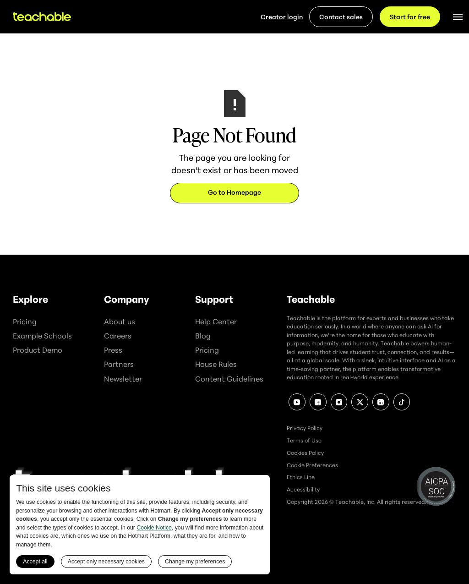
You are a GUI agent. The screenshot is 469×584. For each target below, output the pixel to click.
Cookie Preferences (312, 465)
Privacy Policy (304, 428)
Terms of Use (304, 440)
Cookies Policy (305, 452)
